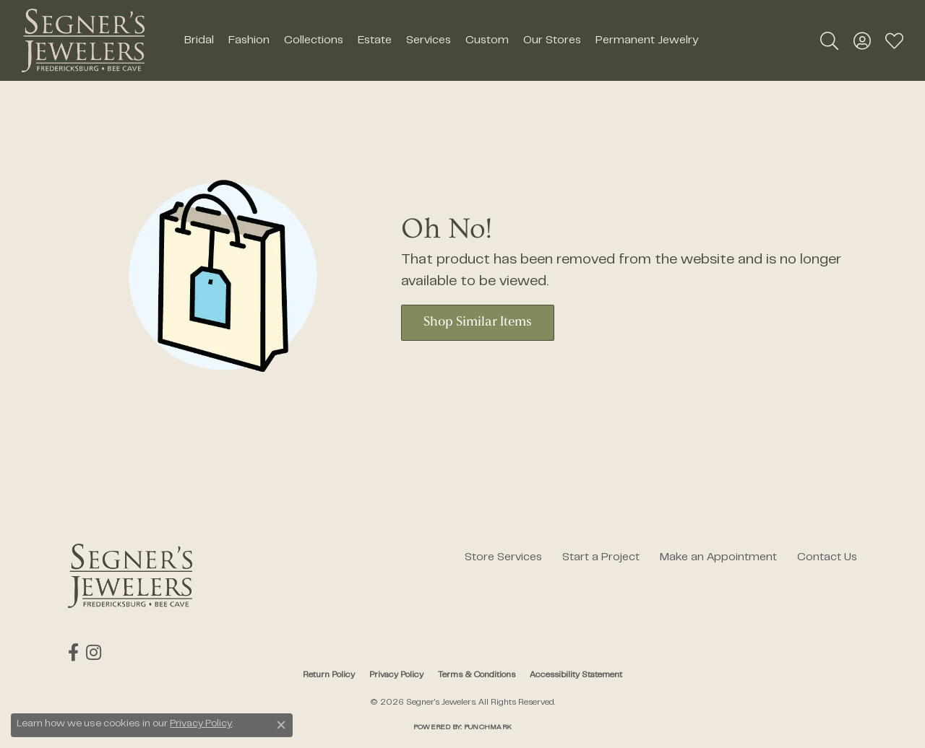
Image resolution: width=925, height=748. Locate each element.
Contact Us (827, 557)
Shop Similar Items (477, 322)
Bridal (199, 40)
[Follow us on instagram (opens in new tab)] (93, 652)
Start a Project (601, 557)
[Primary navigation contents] (441, 40)
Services (428, 40)
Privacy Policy (396, 675)
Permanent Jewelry (646, 40)
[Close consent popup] (281, 725)
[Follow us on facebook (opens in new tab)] (73, 652)
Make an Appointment (718, 557)
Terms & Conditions (476, 675)
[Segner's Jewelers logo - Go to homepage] (83, 40)
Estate (375, 40)
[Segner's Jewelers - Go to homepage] (130, 576)
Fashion (249, 40)
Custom (487, 40)
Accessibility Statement (576, 675)
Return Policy (329, 675)
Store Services (503, 557)
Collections (313, 40)
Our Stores (552, 40)
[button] (829, 40)
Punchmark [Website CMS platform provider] (488, 727)
